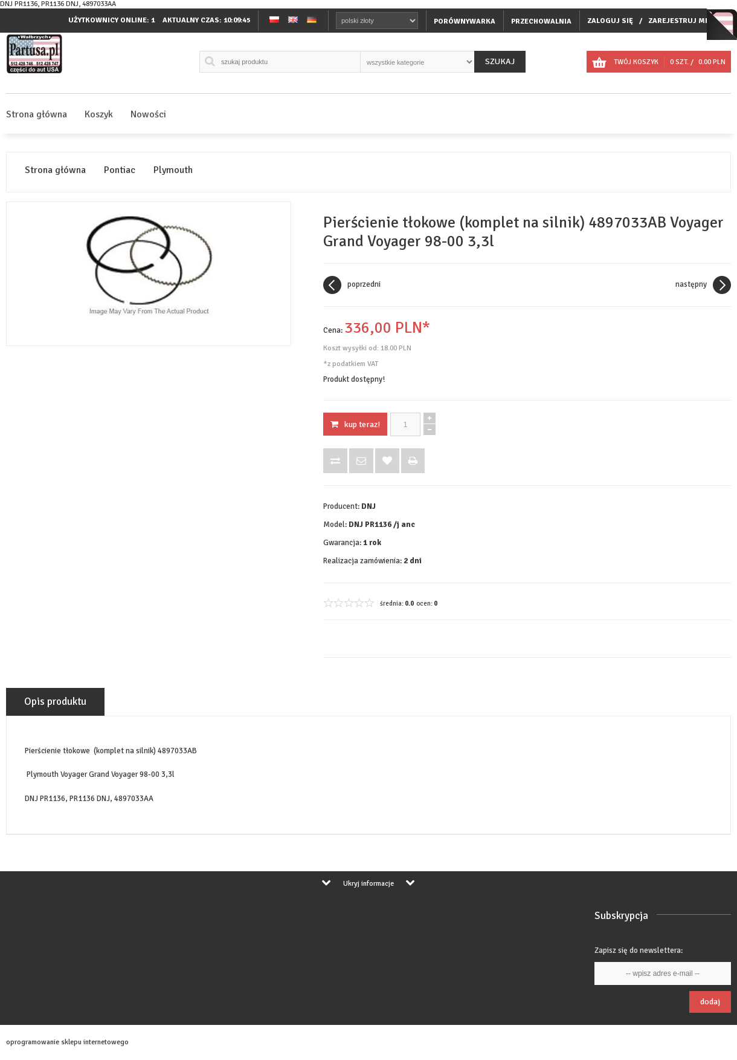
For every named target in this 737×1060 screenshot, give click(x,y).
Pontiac (119, 170)
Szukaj (500, 61)
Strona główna (36, 114)
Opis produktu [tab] (55, 701)
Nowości (148, 114)
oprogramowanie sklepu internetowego (67, 1042)
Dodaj (710, 1001)
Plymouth (173, 170)
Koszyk (99, 114)
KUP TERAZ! (355, 424)
